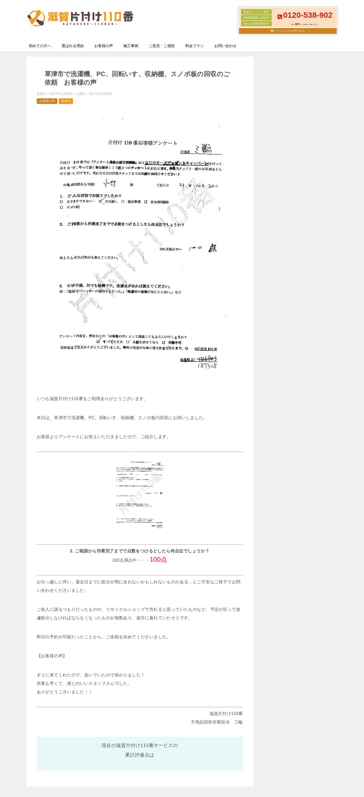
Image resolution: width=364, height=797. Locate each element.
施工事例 (130, 46)
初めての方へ (40, 46)
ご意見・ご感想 (162, 46)
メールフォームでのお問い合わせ (289, 31)
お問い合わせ (225, 46)
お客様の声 (103, 46)
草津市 (66, 101)
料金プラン (194, 46)
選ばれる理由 (73, 46)
